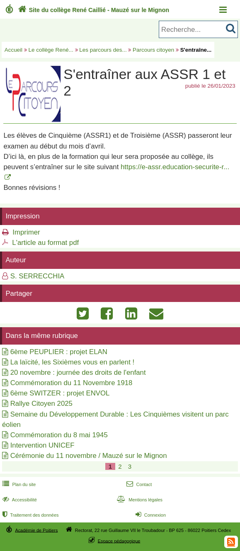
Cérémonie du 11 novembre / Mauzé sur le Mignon (88, 456)
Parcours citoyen (153, 50)
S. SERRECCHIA (37, 276)
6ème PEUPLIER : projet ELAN (58, 352)
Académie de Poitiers (36, 529)
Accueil (13, 50)
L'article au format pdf (45, 243)
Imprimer (26, 232)
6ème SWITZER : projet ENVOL (60, 393)
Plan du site (18, 484)
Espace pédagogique (119, 540)
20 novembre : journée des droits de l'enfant (78, 372)
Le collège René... (51, 50)
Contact (138, 484)
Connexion (150, 515)
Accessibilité (19, 499)
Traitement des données (29, 515)
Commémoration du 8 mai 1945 (59, 435)
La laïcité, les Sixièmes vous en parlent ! (72, 362)
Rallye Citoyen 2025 (41, 403)
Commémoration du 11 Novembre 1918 (71, 383)
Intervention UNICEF (42, 445)
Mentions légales (138, 499)
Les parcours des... (102, 50)
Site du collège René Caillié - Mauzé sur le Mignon (92, 10)
